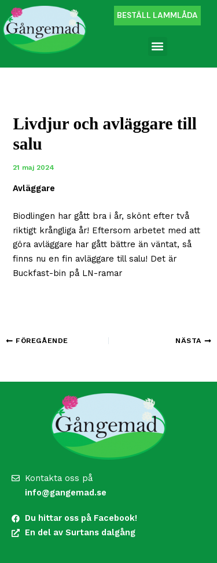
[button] (157, 46)
